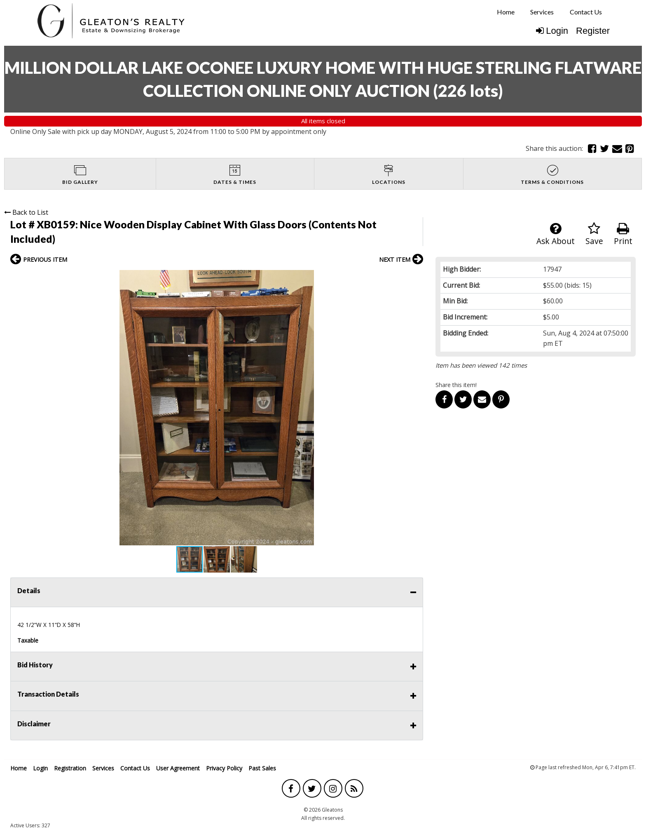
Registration (70, 768)
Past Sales (262, 768)
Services (542, 12)
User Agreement (178, 768)
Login (552, 31)
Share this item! (456, 385)
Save (594, 234)
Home (506, 12)
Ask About (555, 234)
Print (623, 234)
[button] (415, 277)
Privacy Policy (224, 768)
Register (593, 31)
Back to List (26, 212)
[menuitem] (505, 12)
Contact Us (586, 12)
